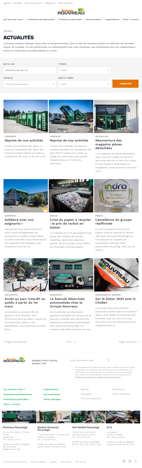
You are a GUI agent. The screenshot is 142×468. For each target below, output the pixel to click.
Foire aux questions (33, 3)
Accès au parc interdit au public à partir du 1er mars (25, 302)
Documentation (93, 19)
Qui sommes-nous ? (13, 19)
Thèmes (62, 64)
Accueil (8, 31)
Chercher (125, 83)
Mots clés (9, 64)
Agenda (6, 3)
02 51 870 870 (83, 437)
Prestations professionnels (41, 19)
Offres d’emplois (65, 3)
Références (50, 3)
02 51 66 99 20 (48, 440)
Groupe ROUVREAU (71, 11)
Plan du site (80, 462)
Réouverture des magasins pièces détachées (108, 144)
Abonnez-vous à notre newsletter (44, 362)
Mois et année (66, 78)
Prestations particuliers (70, 19)
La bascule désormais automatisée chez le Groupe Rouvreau (67, 302)
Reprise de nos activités (24, 140)
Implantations (112, 19)
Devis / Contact (131, 19)
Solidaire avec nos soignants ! (19, 221)
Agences (8, 78)
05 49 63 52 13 (118, 437)
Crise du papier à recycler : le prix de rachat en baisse (70, 223)
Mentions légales (38, 462)
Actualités (17, 3)
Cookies (53, 462)
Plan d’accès (66, 462)
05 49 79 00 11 (14, 440)
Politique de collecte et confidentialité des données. (98, 377)
